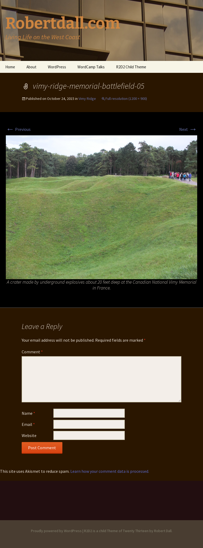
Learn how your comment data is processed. (109, 471)
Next (188, 129)
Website (29, 435)
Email (28, 424)
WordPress (57, 66)
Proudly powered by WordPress (56, 530)
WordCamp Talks (91, 66)
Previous (18, 129)
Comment (32, 351)
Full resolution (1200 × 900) (126, 98)
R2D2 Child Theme (131, 66)
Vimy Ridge (87, 98)
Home (10, 66)
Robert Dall (163, 530)
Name (28, 413)
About (31, 66)
